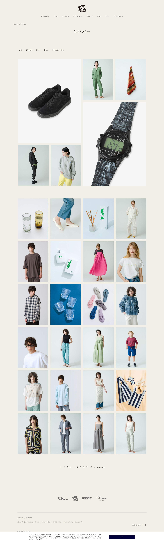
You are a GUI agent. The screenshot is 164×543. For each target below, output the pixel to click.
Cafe (107, 16)
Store (99, 16)
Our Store (20, 518)
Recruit (37, 522)
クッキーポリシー (39, 539)
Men (38, 50)
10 (91, 467)
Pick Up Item (77, 16)
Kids (46, 50)
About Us (20, 522)
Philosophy (45, 16)
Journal (89, 16)
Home (15, 24)
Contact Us (78, 522)
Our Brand (28, 518)
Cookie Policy (57, 522)
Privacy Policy (46, 522)
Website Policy (68, 522)
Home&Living (58, 50)
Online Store (118, 16)
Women (29, 50)
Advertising (29, 522)
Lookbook (65, 16)
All (20, 50)
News (55, 16)
